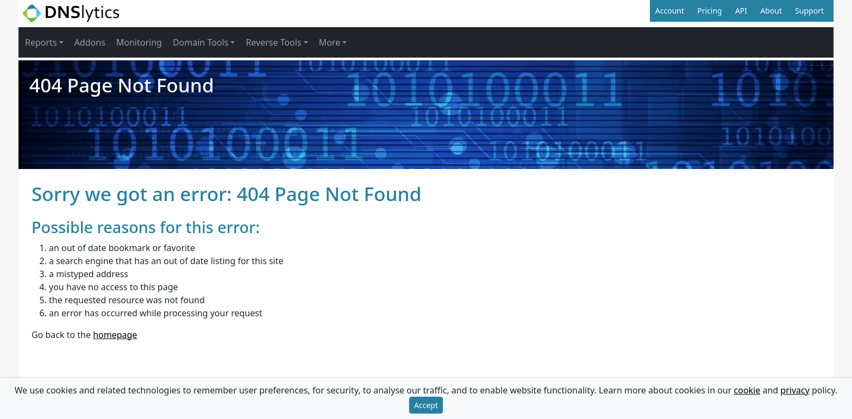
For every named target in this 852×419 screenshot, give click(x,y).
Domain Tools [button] (200, 42)
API (741, 10)
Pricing (709, 10)
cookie (747, 390)
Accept (426, 405)
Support (809, 10)
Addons (89, 42)
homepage (115, 335)
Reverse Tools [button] (273, 42)
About (771, 10)
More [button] (330, 42)
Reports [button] (41, 42)
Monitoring (139, 42)
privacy (795, 390)
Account (669, 10)
